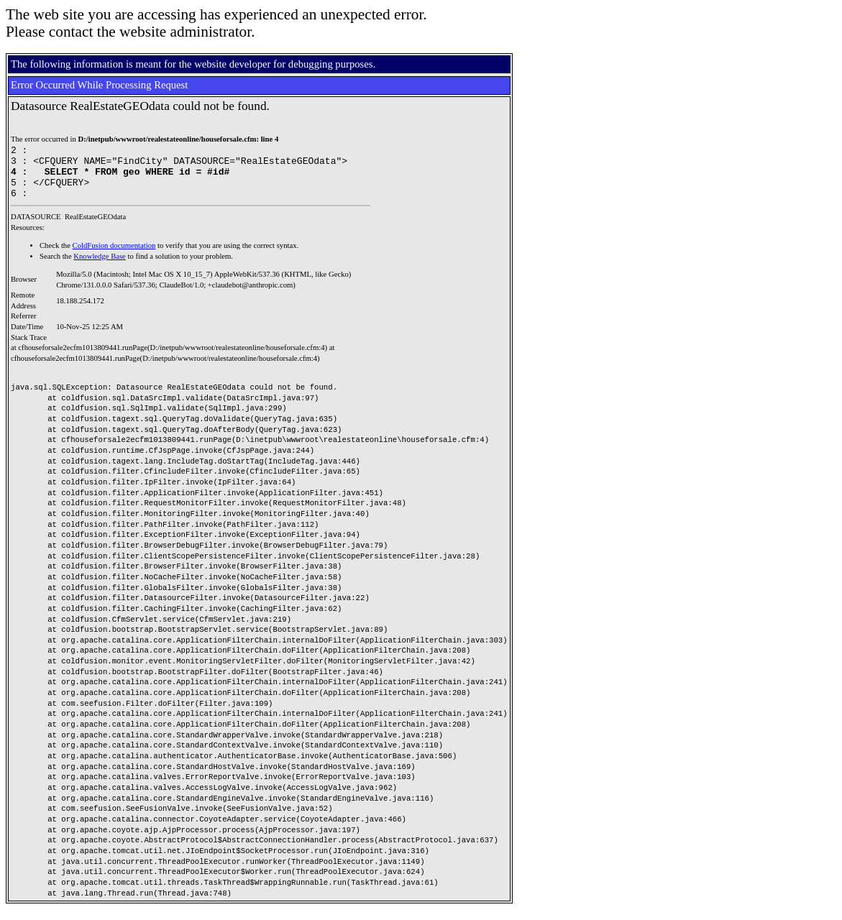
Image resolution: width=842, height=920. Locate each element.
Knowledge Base (99, 267)
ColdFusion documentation (114, 256)
